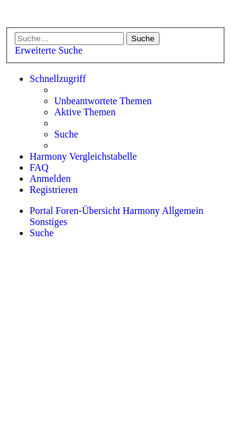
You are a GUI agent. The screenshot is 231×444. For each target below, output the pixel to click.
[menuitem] (103, 101)
